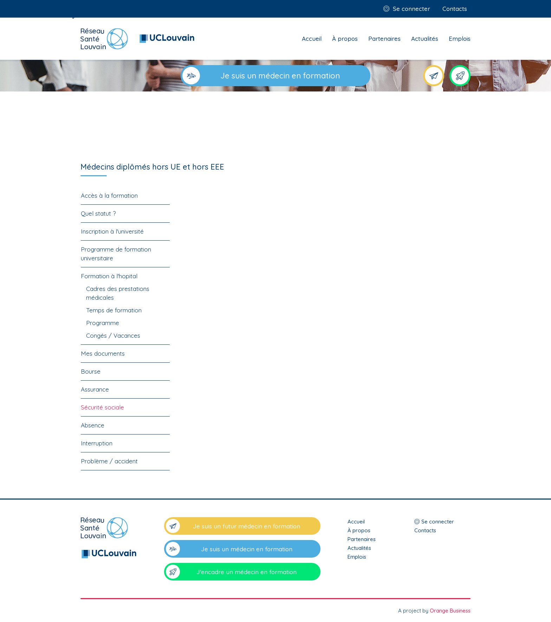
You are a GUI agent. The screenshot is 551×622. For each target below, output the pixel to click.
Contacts (454, 8)
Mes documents (103, 353)
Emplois (460, 38)
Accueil (312, 38)
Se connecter (411, 8)
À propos (345, 38)
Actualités (424, 38)
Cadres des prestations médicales (117, 293)
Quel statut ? (98, 213)
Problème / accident (109, 461)
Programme (102, 322)
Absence (92, 425)
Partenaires (384, 38)
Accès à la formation (109, 195)
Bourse (91, 371)
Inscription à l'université (112, 231)
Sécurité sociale (102, 407)
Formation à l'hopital (109, 276)
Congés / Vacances (113, 335)
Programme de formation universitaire (116, 254)
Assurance (95, 389)
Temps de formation (114, 310)
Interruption (96, 443)
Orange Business (450, 610)
